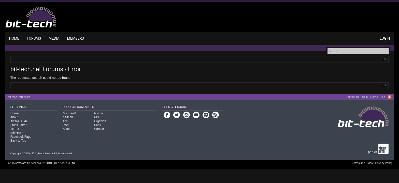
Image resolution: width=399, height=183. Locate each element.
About (14, 117)
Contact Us (353, 97)
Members (75, 38)
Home (14, 38)
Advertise (16, 133)
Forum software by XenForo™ (41, 163)
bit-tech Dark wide (19, 97)
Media (54, 38)
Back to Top (18, 140)
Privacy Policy (384, 163)
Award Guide (19, 121)
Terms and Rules (362, 163)
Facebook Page (20, 137)
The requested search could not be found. (41, 78)
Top (382, 97)
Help (365, 97)
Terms (14, 129)
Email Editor (18, 125)
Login (385, 38)
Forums (34, 38)
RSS (389, 97)
